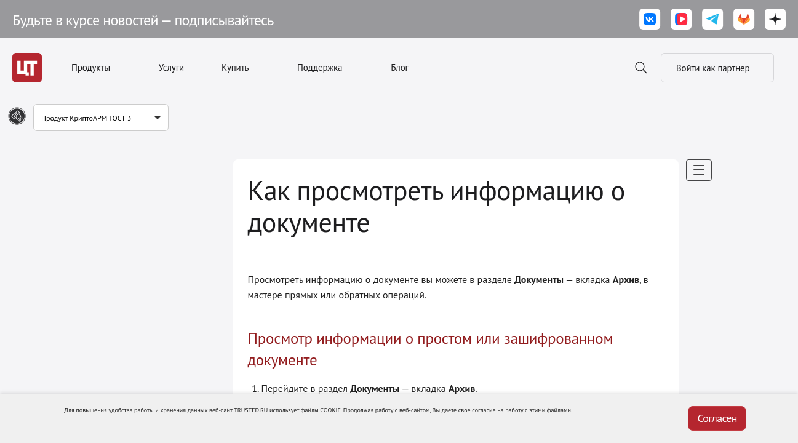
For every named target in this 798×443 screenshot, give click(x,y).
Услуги (171, 67)
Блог (400, 67)
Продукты (90, 67)
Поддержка (319, 67)
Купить (235, 67)
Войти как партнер (717, 68)
